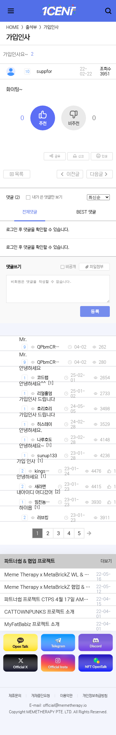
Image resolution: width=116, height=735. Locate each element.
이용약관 (66, 696)
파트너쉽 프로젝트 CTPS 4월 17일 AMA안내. (50, 599)
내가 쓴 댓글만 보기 (47, 197)
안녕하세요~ (31, 446)
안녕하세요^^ (32, 383)
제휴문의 (15, 696)
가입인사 (51, 27)
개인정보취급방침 (95, 696)
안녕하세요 (30, 368)
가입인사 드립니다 (37, 399)
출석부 (31, 27)
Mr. (23, 339)
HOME (12, 27)
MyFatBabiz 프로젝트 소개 (31, 624)
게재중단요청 (40, 696)
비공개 (71, 266)
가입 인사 (26, 461)
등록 (95, 311)
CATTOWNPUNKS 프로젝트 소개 (39, 612)
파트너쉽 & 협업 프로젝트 (29, 561)
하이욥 (25, 508)
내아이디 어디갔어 (35, 492)
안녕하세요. (30, 430)
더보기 (106, 561)
